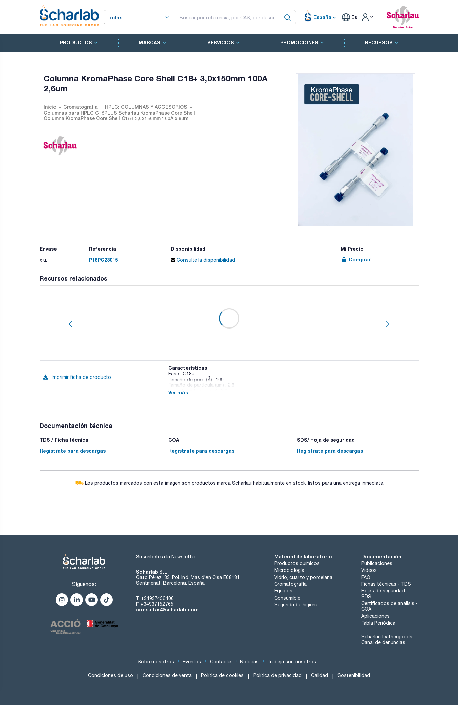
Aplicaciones (375, 616)
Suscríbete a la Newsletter (166, 556)
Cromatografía (290, 584)
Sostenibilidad (353, 675)
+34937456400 (157, 598)
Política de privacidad (277, 675)
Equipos (283, 590)
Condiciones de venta (167, 675)
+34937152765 (156, 604)
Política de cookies (222, 675)
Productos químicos (297, 563)
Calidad (319, 675)
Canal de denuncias (383, 642)
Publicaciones (376, 563)
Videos (369, 570)
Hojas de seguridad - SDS (384, 593)
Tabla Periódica (378, 623)
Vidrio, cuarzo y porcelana (303, 577)
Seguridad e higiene (296, 604)
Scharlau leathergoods (386, 636)
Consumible (287, 598)
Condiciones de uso (110, 675)
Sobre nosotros (156, 661)
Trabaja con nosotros (291, 661)
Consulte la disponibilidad (203, 260)
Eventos (192, 661)
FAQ (365, 577)
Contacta (220, 661)
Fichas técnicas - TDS (386, 584)
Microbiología (289, 570)
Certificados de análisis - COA (389, 606)
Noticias (249, 661)
